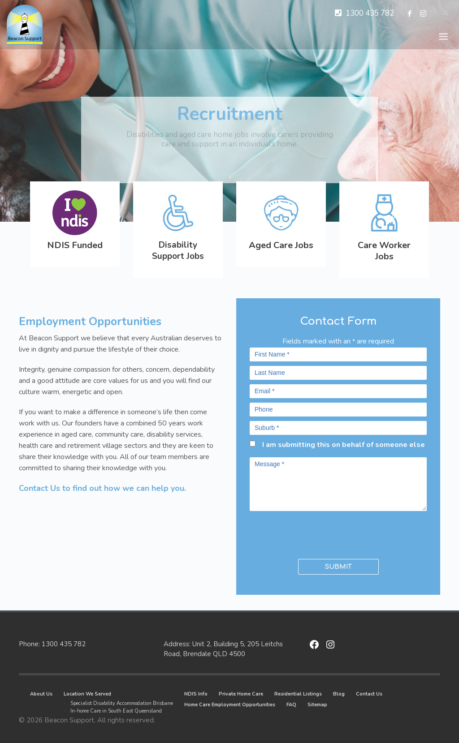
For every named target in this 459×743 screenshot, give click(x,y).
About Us (41, 694)
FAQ (291, 704)
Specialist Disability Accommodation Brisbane (121, 703)
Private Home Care (241, 694)
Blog (339, 694)
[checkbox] (252, 444)
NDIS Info (196, 694)
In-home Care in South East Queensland (116, 711)
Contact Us (369, 694)
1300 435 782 (370, 13)
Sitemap (317, 704)
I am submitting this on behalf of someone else (343, 445)
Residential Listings (298, 694)
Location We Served (87, 694)
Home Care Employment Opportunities (229, 704)
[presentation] (302, 533)
